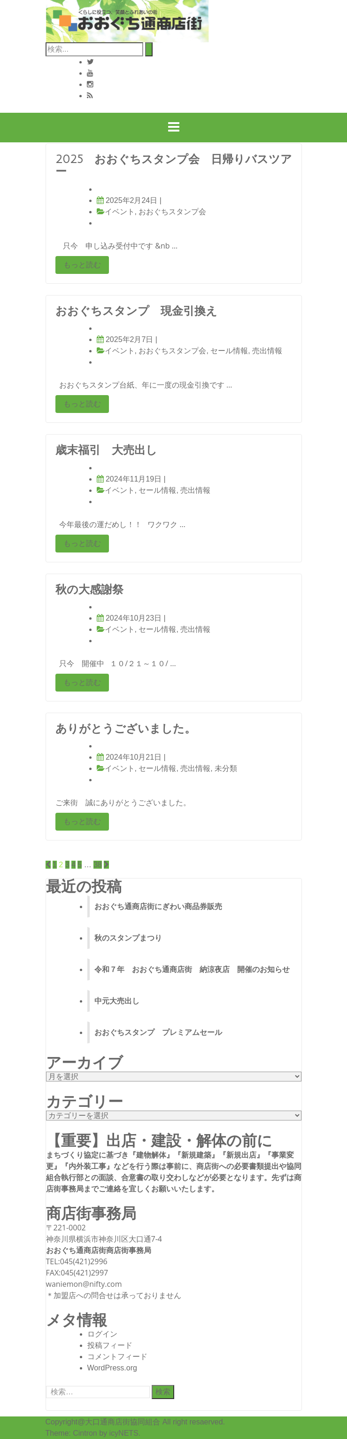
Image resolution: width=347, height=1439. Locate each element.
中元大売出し (116, 1001)
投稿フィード (109, 1345)
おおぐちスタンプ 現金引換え (136, 311)
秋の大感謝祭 (89, 589)
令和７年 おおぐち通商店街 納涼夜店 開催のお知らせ (192, 969)
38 (97, 865)
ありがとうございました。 (125, 729)
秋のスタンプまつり (128, 938)
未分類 (226, 768)
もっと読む (82, 265)
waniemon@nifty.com (84, 1284)
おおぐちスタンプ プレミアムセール (158, 1032)
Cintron (85, 1433)
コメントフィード (117, 1357)
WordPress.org (112, 1368)
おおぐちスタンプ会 (172, 212)
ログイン (102, 1334)
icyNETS (124, 1433)
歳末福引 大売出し (106, 450)
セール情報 (229, 351)
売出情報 (267, 351)
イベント (120, 212)
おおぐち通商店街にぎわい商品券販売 (158, 906)
